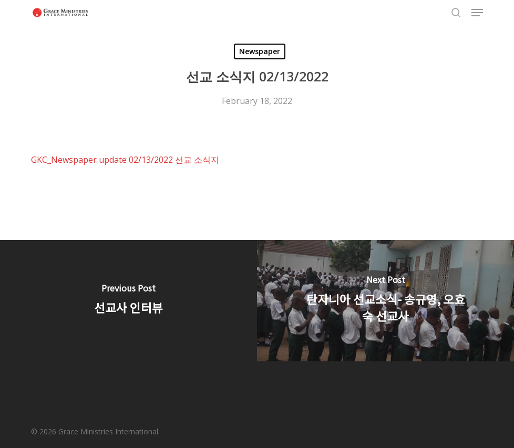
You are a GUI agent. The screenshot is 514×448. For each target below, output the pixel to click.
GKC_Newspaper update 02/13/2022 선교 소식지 (126, 159)
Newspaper (259, 51)
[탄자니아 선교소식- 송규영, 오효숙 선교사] (385, 300)
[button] (477, 12)
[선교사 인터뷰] (128, 300)
